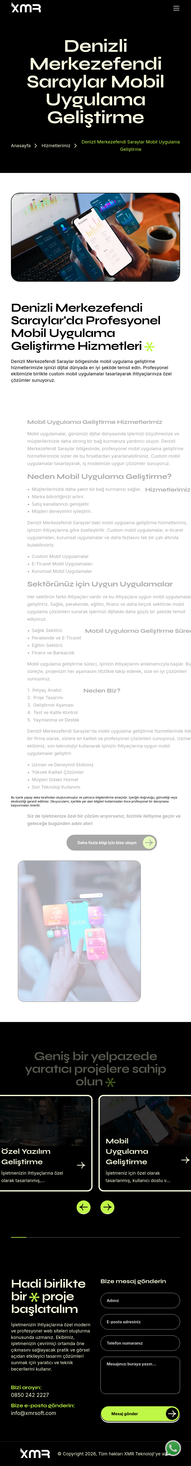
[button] (84, 1207)
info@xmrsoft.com (33, 1413)
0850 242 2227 (30, 1395)
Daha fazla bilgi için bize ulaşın (116, 842)
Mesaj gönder (144, 1414)
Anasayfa (21, 145)
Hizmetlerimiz (56, 145)
